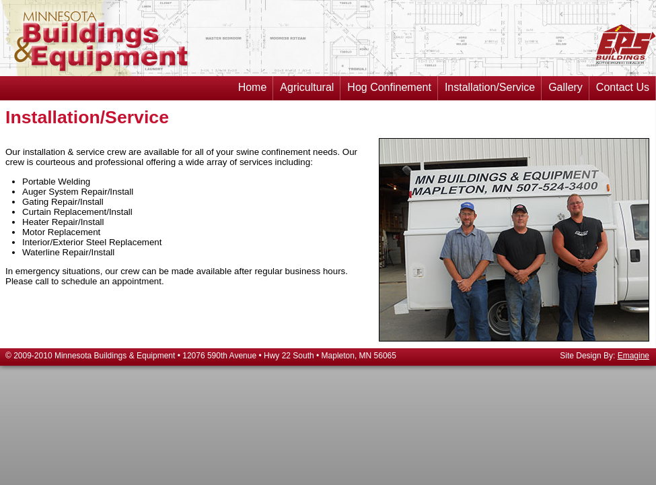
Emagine (633, 355)
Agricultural (307, 84)
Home (252, 84)
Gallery (565, 84)
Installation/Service (490, 84)
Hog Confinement (389, 84)
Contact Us (622, 84)
